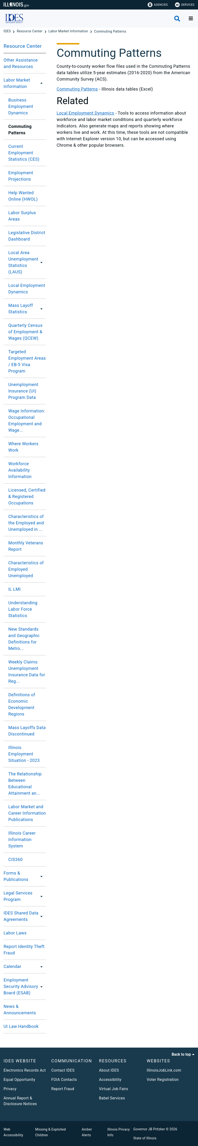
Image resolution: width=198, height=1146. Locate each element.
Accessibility (110, 1079)
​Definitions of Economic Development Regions (21, 704)
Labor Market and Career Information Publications (27, 813)
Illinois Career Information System (22, 839)
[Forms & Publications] (41, 876)
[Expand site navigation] (190, 18)
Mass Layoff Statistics (20, 308)
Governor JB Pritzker (149, 1129)
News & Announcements (20, 1009)
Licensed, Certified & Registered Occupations (27, 496)
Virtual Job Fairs (113, 1089)
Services (184, 4)
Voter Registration (163, 1079)
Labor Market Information (17, 83)
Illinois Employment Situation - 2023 (24, 754)
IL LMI (14, 589)
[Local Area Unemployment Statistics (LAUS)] (43, 262)
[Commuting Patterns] (110, 31)
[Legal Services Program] (41, 896)
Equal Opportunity (19, 1079)
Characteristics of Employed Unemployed (26, 569)
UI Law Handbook (21, 1026)
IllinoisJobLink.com (164, 1070)
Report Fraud (62, 1089)
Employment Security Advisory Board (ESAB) (21, 986)
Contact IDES (63, 1070)
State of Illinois (144, 1138)
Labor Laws (15, 932)
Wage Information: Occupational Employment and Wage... (26, 420)
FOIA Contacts (64, 1079)
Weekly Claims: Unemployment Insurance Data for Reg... (26, 671)
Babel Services (112, 1098)
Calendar (12, 966)
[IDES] (8, 31)
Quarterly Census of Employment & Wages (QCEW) (25, 332)
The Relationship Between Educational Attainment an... (25, 783)
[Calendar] (40, 966)
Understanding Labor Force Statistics (22, 609)
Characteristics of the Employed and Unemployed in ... (26, 523)
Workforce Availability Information (20, 470)
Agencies (158, 4)
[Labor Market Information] (68, 31)
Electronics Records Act (25, 1070)
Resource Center (23, 46)
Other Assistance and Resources (21, 63)
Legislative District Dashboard (26, 236)
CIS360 (15, 859)
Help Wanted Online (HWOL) (23, 196)
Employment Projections (20, 176)
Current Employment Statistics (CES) (23, 153)
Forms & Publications (16, 876)
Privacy (10, 1089)
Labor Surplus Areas (22, 216)
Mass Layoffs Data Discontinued (27, 730)
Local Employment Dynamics (26, 288)
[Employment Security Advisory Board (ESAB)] (43, 986)
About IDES (109, 1070)
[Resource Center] (30, 31)
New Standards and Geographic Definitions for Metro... (24, 639)
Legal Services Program (18, 896)
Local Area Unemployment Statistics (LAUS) (23, 262)
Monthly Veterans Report (25, 546)
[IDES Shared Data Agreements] (42, 916)
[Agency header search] (177, 19)
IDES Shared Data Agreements (21, 916)
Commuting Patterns (77, 89)
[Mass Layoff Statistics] (42, 308)
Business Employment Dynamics (20, 106)
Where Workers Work (23, 447)
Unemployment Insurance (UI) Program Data (23, 391)
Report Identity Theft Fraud (24, 949)
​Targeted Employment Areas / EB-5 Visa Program (27, 361)
